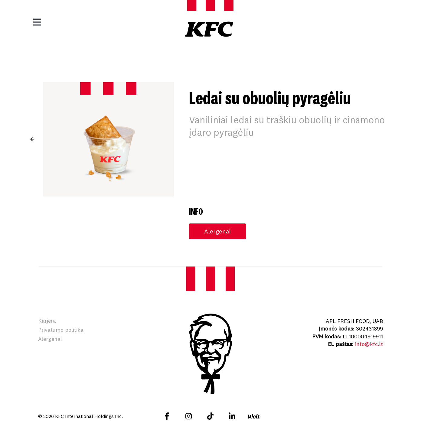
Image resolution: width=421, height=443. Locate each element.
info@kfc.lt (369, 343)
